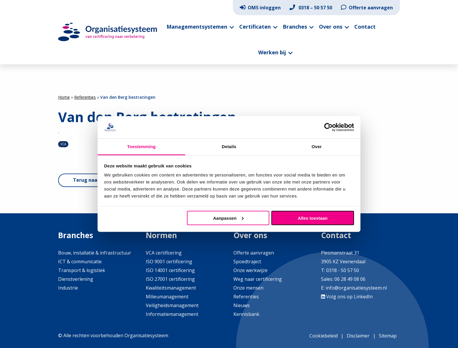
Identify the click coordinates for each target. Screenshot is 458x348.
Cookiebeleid (323, 336)
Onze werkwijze (250, 270)
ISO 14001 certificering (170, 270)
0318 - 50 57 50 (342, 270)
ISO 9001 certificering (169, 261)
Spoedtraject (247, 261)
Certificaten (255, 26)
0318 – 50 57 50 (310, 7)
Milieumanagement (167, 296)
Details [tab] (229, 146)
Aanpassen (228, 217)
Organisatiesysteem (107, 32)
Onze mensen (248, 288)
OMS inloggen (260, 7)
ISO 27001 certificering (170, 279)
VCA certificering (164, 253)
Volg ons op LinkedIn (347, 296)
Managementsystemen (196, 26)
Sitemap (388, 336)
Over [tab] (317, 146)
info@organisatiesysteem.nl (356, 288)
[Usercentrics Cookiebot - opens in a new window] (328, 127)
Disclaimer (358, 336)
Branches (295, 26)
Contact (365, 26)
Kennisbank (246, 314)
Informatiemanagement (172, 314)
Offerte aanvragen (367, 7)
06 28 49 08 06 (349, 279)
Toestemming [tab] (141, 146)
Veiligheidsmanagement (172, 305)
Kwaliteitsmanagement (171, 288)
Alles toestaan (313, 217)
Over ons (330, 26)
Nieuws (241, 305)
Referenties (85, 97)
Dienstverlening (75, 279)
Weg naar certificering (257, 279)
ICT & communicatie (80, 261)
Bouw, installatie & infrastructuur (94, 253)
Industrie (68, 288)
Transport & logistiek (81, 270)
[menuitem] (260, 7)
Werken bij (272, 52)
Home (64, 97)
